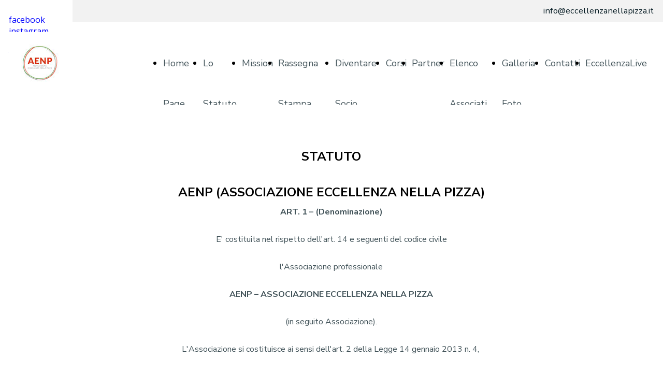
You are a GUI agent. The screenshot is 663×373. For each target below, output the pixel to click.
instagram (29, 31)
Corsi (396, 63)
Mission (257, 63)
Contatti (562, 63)
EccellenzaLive (616, 63)
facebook (27, 19)
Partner (428, 63)
